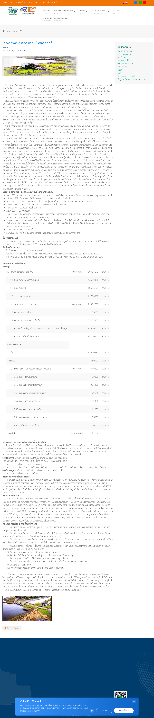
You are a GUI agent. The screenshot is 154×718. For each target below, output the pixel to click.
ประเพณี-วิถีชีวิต (124, 60)
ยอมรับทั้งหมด (124, 711)
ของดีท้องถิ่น (122, 67)
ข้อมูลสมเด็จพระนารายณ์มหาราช (131, 79)
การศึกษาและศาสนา (126, 63)
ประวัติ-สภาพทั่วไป (124, 51)
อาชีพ (119, 70)
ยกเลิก (104, 711)
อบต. (119, 73)
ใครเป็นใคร (121, 57)
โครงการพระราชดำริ (126, 76)
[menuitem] (46, 12)
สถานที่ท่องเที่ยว (21, 51)
